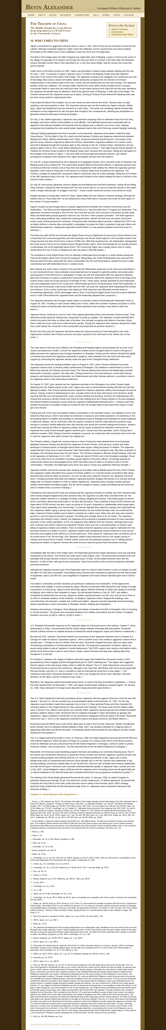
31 (127, 747)
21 (136, 631)
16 (115, 402)
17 (72, 456)
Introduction (117, 32)
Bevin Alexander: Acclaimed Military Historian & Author (49, 7)
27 (38, 701)
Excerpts (65, 15)
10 (40, 230)
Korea (106, 15)
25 (127, 682)
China (116, 15)
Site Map (77, 1024)
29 (127, 719)
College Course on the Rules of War (129, 15)
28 (46, 719)
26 (111, 688)
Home (31, 15)
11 (105, 250)
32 (132, 772)
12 (116, 295)
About (41, 15)
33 (49, 789)
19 (71, 488)
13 (38, 309)
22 (43, 642)
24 (82, 677)
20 (81, 615)
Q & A (96, 15)
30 (55, 733)
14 (115, 326)
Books (52, 15)
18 (130, 465)
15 (37, 337)
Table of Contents (120, 29)
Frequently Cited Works (122, 34)
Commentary (82, 15)
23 (121, 671)
